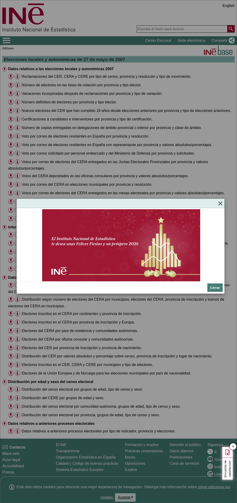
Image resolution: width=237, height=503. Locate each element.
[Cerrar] (220, 203)
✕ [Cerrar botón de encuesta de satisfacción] (233, 446)
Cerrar (215, 287)
